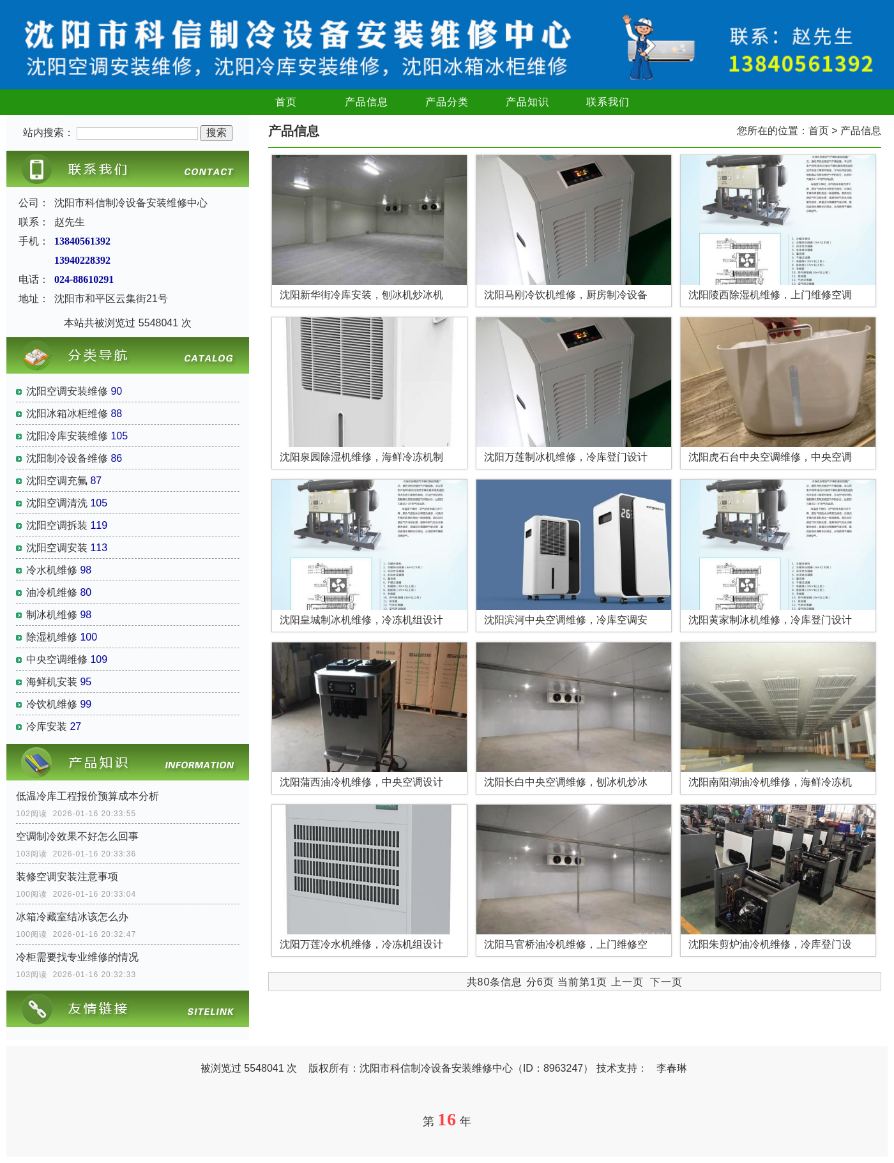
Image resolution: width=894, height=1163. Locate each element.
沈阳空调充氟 (56, 480)
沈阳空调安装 (56, 547)
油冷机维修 (51, 592)
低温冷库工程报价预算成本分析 (87, 796)
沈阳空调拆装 (56, 525)
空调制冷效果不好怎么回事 (77, 836)
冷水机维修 (51, 570)
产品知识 (527, 101)
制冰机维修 (51, 614)
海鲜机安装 (51, 681)
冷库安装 (46, 726)
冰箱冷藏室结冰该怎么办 (72, 916)
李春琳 (671, 1068)
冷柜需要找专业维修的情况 (77, 957)
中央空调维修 (56, 659)
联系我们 (608, 101)
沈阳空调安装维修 (67, 391)
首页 (286, 101)
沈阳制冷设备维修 (67, 458)
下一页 (666, 982)
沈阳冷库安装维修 (67, 435)
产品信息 (366, 101)
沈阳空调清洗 (56, 503)
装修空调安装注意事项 (67, 876)
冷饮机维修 (51, 704)
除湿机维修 (51, 637)
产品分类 (447, 101)
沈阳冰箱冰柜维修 (67, 413)
